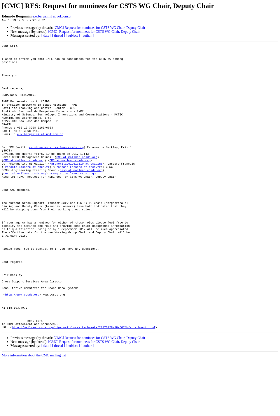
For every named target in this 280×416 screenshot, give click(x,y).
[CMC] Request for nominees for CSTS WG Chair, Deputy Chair (99, 27)
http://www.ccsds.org (22, 345)
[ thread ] (58, 35)
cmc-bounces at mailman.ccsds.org (56, 168)
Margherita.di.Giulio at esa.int (75, 188)
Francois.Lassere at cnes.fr (27, 192)
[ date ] (46, 35)
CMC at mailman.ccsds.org (76, 180)
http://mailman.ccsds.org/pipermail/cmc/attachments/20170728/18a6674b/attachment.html (83, 384)
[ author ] (87, 35)
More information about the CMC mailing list (34, 412)
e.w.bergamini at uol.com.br (52, 16)
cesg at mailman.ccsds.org (81, 196)
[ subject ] (73, 35)
